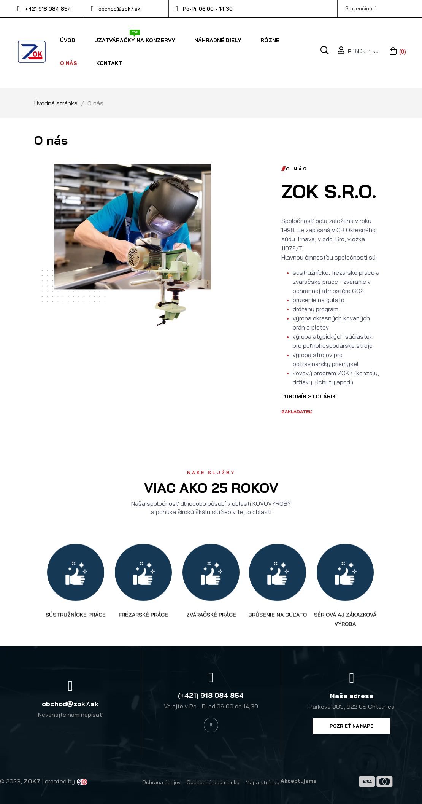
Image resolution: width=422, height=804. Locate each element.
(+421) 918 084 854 (211, 695)
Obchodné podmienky (213, 782)
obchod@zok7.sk (119, 8)
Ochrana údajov (161, 782)
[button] (351, 726)
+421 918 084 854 (48, 8)
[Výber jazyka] (361, 8)
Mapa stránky (262, 782)
